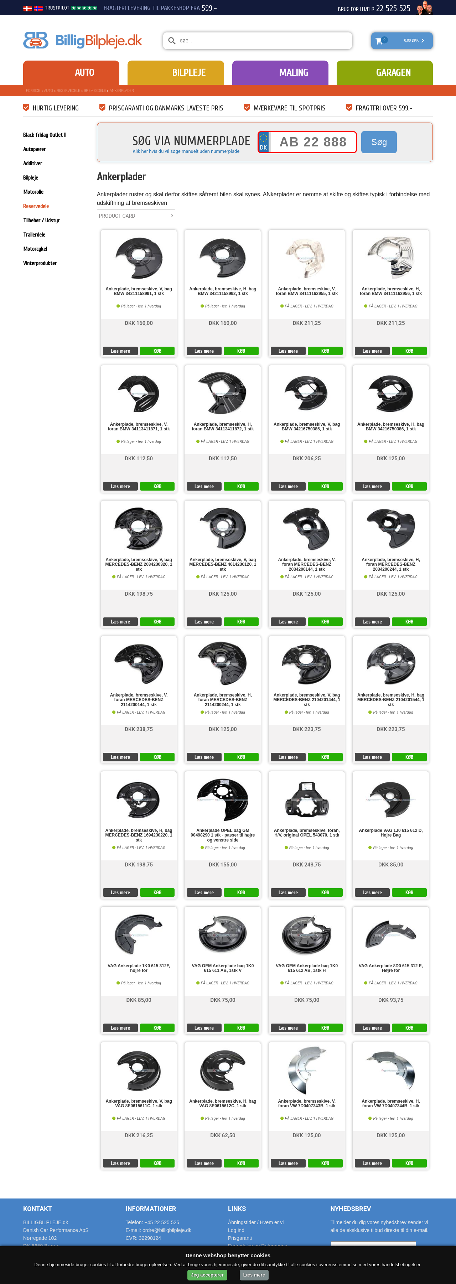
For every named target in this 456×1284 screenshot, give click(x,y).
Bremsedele (95, 91)
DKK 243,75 (307, 864)
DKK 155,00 (223, 864)
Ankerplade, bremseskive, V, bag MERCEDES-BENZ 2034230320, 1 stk (138, 564)
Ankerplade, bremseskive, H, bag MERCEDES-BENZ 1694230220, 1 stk (138, 835)
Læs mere (120, 351)
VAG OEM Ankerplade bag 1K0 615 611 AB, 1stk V (223, 968)
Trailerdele (34, 235)
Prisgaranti (240, 1238)
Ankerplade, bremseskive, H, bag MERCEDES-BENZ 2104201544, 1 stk (390, 700)
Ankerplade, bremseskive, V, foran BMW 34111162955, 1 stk (307, 291)
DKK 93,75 (390, 999)
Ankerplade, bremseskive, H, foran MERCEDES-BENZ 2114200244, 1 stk (223, 700)
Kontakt (37, 1208)
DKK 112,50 (139, 458)
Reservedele (68, 91)
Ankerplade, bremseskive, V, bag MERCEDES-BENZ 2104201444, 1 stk (306, 700)
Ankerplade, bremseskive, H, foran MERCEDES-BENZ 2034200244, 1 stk (391, 564)
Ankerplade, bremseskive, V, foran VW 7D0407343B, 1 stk (307, 1103)
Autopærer (34, 149)
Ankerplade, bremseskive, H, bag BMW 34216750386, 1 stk (390, 426)
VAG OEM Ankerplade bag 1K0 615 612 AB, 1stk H (307, 968)
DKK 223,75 (307, 728)
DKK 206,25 (307, 458)
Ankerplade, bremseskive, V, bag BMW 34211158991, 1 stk (138, 291)
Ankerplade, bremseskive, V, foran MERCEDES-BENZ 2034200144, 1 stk (307, 564)
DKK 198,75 (139, 593)
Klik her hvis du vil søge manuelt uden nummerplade (186, 151)
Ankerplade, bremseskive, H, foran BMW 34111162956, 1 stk (391, 291)
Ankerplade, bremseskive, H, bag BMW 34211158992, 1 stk (222, 291)
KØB (157, 351)
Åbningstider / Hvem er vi (256, 1222)
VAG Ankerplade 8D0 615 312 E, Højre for (391, 968)
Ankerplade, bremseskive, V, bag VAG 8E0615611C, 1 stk (138, 1103)
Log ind (236, 1230)
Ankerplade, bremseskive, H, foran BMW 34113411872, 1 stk (223, 426)
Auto (84, 72)
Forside (33, 91)
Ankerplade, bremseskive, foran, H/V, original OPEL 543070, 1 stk (307, 833)
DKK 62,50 (222, 1135)
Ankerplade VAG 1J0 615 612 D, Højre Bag (391, 833)
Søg (379, 142)
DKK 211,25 (307, 322)
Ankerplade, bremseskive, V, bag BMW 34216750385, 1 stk (307, 426)
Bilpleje (189, 72)
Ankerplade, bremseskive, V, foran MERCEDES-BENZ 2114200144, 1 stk (139, 700)
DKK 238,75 (139, 728)
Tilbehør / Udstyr (41, 220)
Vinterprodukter (40, 263)
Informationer (151, 1208)
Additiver (32, 163)
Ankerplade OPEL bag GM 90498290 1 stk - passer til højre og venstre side (223, 835)
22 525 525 (393, 8)
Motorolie (33, 192)
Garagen (393, 72)
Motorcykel (35, 249)
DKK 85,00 (390, 864)
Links (237, 1208)
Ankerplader (122, 91)
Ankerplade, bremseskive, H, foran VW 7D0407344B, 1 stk (391, 1103)
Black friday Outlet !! (44, 135)
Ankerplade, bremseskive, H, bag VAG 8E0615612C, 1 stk (222, 1103)
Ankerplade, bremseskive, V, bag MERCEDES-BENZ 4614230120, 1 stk (222, 564)
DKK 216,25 (139, 1135)
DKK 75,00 (222, 999)
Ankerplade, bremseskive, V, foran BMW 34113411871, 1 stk (139, 426)
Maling (293, 72)
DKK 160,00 (139, 322)
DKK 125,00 (391, 458)
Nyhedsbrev (351, 1208)
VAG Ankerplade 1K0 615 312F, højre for (139, 968)
